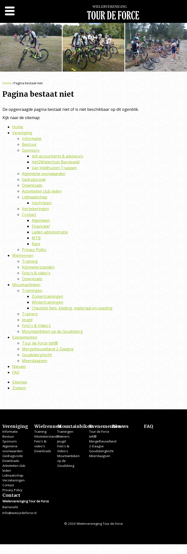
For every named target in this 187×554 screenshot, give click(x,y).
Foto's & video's (36, 273)
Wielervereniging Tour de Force (112, 14)
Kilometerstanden (38, 267)
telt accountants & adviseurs (57, 156)
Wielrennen (22, 255)
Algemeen (41, 220)
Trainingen (32, 290)
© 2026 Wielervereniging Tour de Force (93, 523)
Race (36, 243)
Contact (29, 214)
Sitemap (19, 382)
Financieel (41, 226)
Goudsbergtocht (37, 354)
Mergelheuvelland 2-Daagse (48, 349)
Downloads (32, 185)
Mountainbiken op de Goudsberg (52, 331)
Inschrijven (42, 203)
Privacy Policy (34, 249)
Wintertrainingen (47, 302)
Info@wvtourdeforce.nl (19, 513)
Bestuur (29, 144)
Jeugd (27, 319)
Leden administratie (50, 232)
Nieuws (19, 366)
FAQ (15, 372)
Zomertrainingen (47, 296)
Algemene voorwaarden (43, 173)
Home (6, 83)
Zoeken (19, 388)
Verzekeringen (35, 208)
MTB (36, 238)
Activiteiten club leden (42, 191)
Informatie (31, 138)
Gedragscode (34, 179)
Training (30, 261)
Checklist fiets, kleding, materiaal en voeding (72, 308)
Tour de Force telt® (40, 343)
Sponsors (30, 150)
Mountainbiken (26, 284)
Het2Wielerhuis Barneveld (55, 162)
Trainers (30, 314)
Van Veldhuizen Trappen (54, 167)
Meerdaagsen (34, 360)
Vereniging (22, 132)
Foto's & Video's (36, 325)
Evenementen (24, 337)
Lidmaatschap (34, 197)
